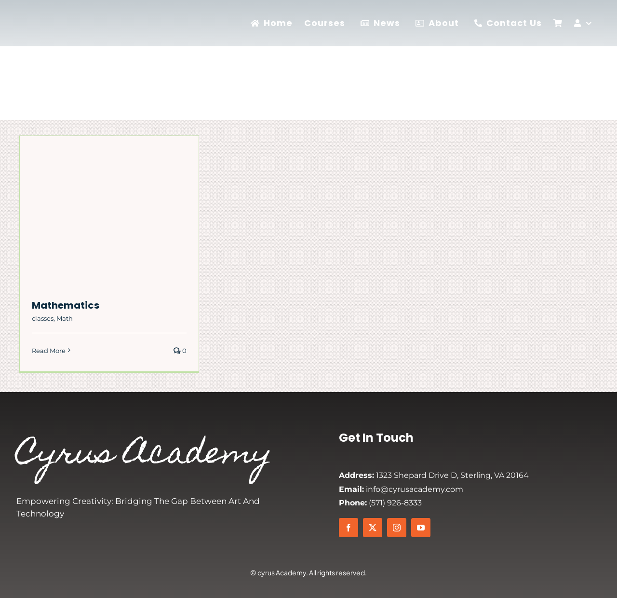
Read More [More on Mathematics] (49, 350)
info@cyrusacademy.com (401, 489)
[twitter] (372, 527)
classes (43, 318)
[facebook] (348, 527)
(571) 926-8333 (380, 502)
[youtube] (420, 527)
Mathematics (65, 305)
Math (64, 318)
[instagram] (396, 527)
